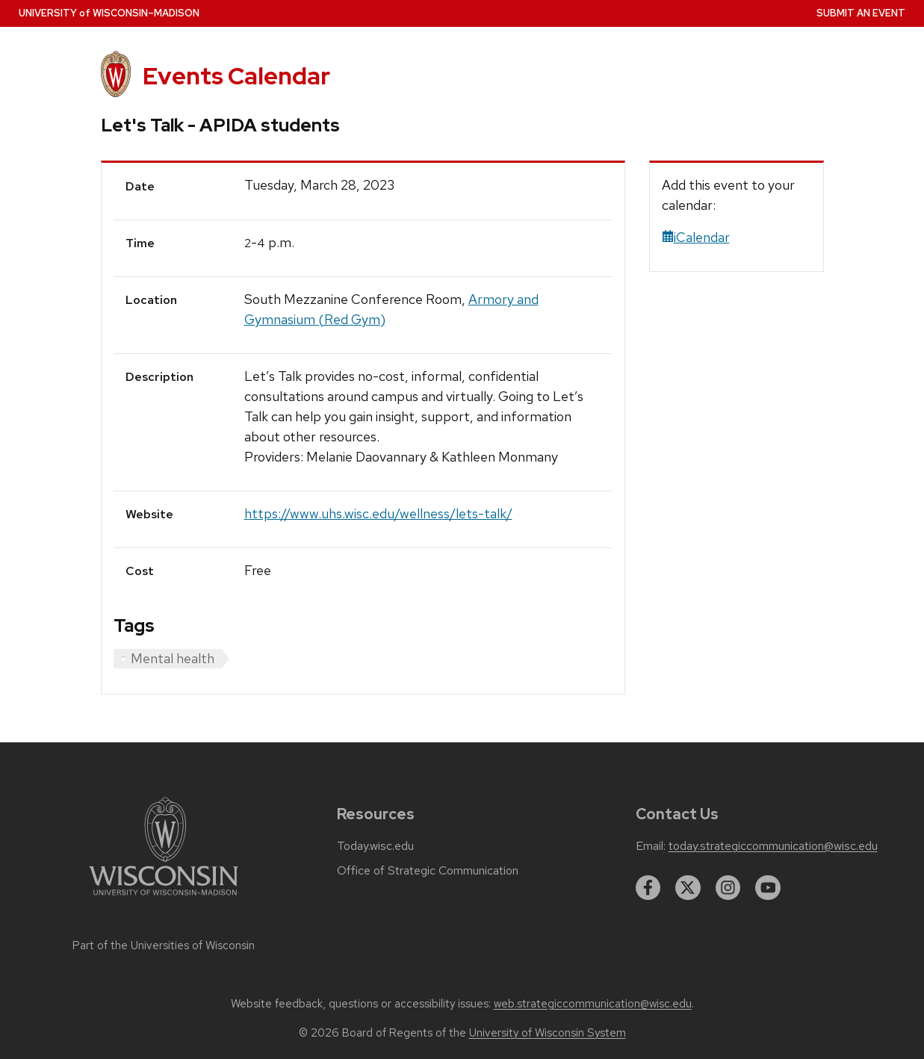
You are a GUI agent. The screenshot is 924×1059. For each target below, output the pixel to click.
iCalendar (696, 237)
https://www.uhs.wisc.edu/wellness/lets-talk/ (378, 513)
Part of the (163, 945)
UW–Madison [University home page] (109, 13)
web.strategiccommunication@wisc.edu (593, 1003)
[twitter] (688, 888)
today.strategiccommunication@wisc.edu (773, 846)
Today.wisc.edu (375, 846)
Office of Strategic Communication (427, 870)
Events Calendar (236, 76)
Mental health (172, 658)
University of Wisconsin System (547, 1032)
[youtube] (768, 888)
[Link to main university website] (163, 898)
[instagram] (728, 888)
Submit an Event (860, 13)
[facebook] (648, 888)
